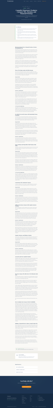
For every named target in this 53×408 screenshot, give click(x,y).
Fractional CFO (23, 400)
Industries (31, 398)
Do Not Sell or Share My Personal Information (42, 406)
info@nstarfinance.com (41, 398)
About (30, 397)
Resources (27, 6)
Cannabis (25, 6)
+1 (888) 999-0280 (40, 397)
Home (23, 6)
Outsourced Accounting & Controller (24, 399)
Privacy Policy (33, 406)
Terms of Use (36, 406)
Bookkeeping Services (24, 397)
